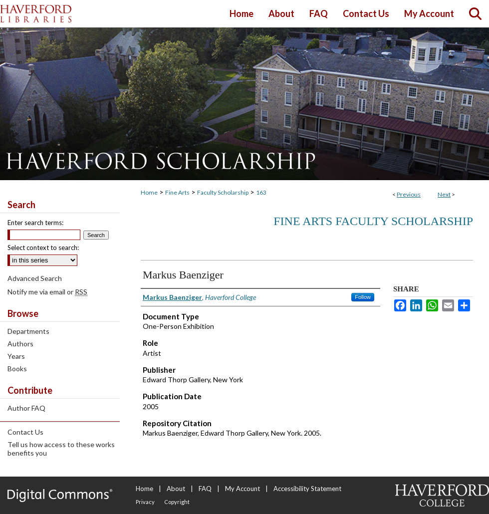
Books (17, 368)
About (176, 489)
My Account (242, 489)
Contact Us (25, 432)
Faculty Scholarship (222, 192)
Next (444, 194)
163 (261, 192)
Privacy (145, 502)
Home (149, 192)
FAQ (205, 489)
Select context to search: (43, 248)
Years (16, 356)
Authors (20, 343)
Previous (409, 194)
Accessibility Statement (307, 489)
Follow (363, 297)
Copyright (177, 502)
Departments (28, 331)
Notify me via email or (47, 291)
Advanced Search (34, 278)
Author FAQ (26, 408)
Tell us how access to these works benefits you (61, 448)
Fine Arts (177, 192)
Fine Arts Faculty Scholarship (373, 221)
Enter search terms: (35, 223)
